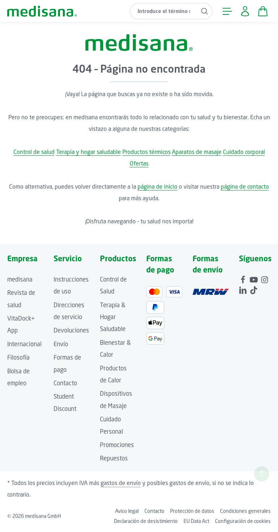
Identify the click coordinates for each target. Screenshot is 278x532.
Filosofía (18, 357)
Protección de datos (192, 510)
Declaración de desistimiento (146, 521)
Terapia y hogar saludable (88, 152)
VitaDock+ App (21, 324)
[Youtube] (254, 279)
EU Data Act (196, 521)
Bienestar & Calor (115, 349)
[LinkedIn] (243, 289)
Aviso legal (127, 510)
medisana (20, 279)
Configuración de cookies (243, 521)
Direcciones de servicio (69, 311)
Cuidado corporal (244, 152)
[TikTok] (254, 289)
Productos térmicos (146, 152)
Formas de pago (67, 363)
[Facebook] (243, 279)
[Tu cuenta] (245, 11)
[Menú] (227, 11)
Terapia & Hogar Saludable (113, 317)
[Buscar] (204, 11)
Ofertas (139, 163)
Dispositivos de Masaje (116, 399)
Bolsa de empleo (18, 377)
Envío (61, 344)
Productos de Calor (113, 374)
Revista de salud (21, 299)
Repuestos (114, 458)
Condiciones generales (245, 510)
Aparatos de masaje (197, 152)
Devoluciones (71, 330)
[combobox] (163, 11)
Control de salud (34, 152)
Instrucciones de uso (71, 285)
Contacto (65, 383)
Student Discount (65, 402)
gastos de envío (121, 483)
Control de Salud (113, 285)
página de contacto (245, 186)
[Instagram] (265, 279)
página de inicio (157, 186)
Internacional (24, 344)
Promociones (117, 445)
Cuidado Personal (111, 425)
